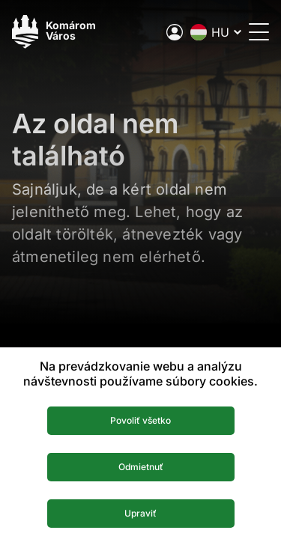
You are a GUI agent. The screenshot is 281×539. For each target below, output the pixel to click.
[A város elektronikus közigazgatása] (174, 32)
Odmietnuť (140, 466)
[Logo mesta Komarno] (54, 31)
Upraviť (140, 513)
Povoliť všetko (140, 420)
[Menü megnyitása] (259, 31)
